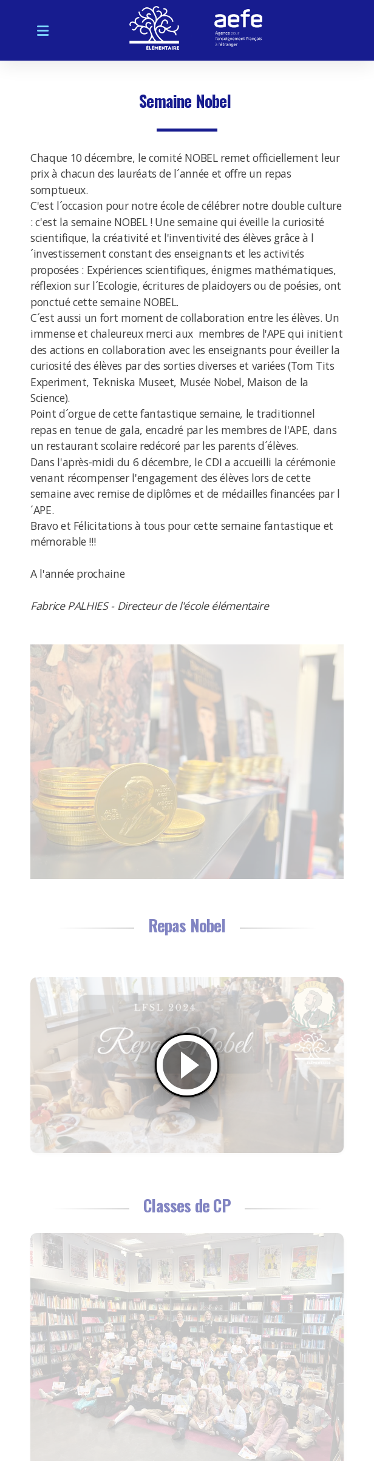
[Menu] (42, 30)
